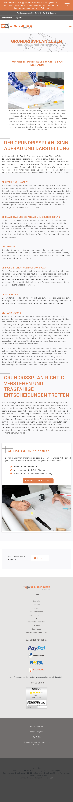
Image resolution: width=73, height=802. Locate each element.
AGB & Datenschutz (36, 612)
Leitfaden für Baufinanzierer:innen (36, 742)
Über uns (36, 604)
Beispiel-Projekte (36, 732)
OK (67, 5)
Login (18, 18)
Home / (20, 45)
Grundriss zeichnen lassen (38, 481)
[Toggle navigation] (70, 26)
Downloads (36, 629)
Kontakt (52, 13)
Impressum (36, 608)
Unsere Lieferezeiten (36, 622)
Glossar (36, 744)
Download (7, 18)
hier (51, 778)
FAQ (36, 618)
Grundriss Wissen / (32, 45)
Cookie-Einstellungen (36, 615)
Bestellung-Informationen (36, 632)
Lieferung (36, 625)
